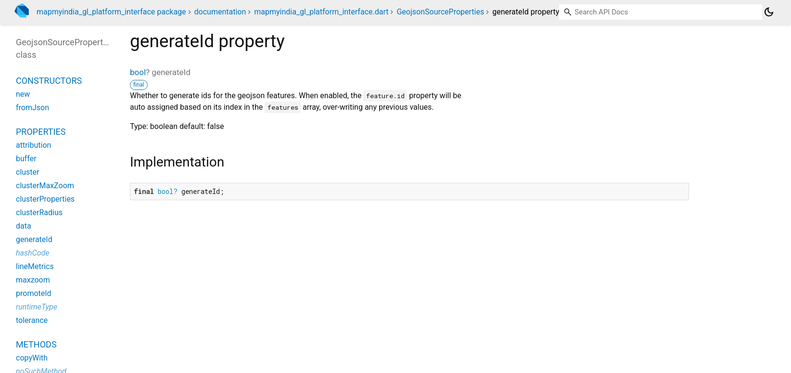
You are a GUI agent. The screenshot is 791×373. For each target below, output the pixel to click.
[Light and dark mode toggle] (769, 12)
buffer (26, 158)
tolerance (32, 320)
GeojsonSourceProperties (440, 11)
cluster (27, 172)
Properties (40, 132)
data (23, 226)
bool (138, 72)
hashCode (32, 252)
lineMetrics (35, 266)
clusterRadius (39, 212)
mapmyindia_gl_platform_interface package (111, 11)
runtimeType (36, 306)
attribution (33, 145)
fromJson (32, 107)
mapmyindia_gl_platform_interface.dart (321, 11)
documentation (220, 11)
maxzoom (33, 279)
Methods (36, 344)
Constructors (49, 81)
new (23, 94)
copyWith (32, 357)
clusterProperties (45, 199)
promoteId (33, 293)
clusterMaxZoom (45, 185)
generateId (34, 239)
